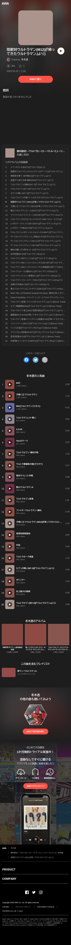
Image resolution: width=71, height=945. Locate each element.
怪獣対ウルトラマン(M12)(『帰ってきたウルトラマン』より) (32, 857)
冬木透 (24, 59)
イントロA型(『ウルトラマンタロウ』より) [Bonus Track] (34, 328)
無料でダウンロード (35, 786)
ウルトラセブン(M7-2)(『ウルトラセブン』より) (30, 189)
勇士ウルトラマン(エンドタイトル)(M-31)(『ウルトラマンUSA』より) (39, 289)
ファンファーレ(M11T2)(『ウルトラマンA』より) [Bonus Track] (37, 323)
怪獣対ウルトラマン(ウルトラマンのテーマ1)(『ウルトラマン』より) (39, 171)
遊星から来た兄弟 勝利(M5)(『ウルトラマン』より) (32, 180)
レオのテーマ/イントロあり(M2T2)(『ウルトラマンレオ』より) (36, 223)
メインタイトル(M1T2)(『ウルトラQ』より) (28, 167)
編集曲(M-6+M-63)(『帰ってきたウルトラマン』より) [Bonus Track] (39, 315)
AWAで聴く (35, 79)
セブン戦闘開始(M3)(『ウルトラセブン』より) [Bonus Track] (36, 306)
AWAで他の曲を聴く (35, 731)
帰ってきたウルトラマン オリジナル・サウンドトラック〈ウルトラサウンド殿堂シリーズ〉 (35, 650)
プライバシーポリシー (23, 907)
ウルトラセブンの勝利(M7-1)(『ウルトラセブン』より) (33, 184)
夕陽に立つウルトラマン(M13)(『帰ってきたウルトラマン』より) (37, 206)
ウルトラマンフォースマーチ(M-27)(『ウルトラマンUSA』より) (37, 280)
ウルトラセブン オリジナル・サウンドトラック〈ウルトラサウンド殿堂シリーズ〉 (58, 649)
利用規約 (5, 907)
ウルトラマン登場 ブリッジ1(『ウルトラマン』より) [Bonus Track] (38, 302)
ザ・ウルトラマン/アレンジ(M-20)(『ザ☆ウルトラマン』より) (35, 245)
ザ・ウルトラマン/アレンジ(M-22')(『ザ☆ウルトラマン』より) (36, 241)
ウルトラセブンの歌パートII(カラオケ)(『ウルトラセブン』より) (37, 197)
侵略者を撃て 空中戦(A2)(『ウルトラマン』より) (31, 176)
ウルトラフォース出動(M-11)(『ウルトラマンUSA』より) (34, 271)
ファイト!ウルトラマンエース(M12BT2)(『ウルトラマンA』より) (37, 215)
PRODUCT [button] (8, 869)
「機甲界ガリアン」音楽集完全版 (12, 648)
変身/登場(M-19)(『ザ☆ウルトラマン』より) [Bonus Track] (35, 336)
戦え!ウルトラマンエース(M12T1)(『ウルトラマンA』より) (34, 210)
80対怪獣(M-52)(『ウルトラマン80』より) (28, 254)
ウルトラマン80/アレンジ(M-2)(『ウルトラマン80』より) (34, 258)
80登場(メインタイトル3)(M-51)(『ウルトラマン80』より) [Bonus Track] (40, 341)
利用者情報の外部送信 (45, 907)
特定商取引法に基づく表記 (12, 911)
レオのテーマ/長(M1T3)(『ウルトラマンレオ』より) (32, 228)
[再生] (60, 50)
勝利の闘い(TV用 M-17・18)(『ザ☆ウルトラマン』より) (34, 250)
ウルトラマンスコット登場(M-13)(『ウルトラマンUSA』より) (35, 276)
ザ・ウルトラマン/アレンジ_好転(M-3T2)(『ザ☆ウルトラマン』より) (39, 236)
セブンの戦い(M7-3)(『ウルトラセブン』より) (29, 193)
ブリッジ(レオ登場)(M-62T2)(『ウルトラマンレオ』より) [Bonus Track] (40, 332)
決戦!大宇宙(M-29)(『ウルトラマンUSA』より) (30, 284)
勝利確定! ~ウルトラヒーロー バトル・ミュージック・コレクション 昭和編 (37, 853)
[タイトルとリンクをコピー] (45, 360)
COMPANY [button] (9, 878)
